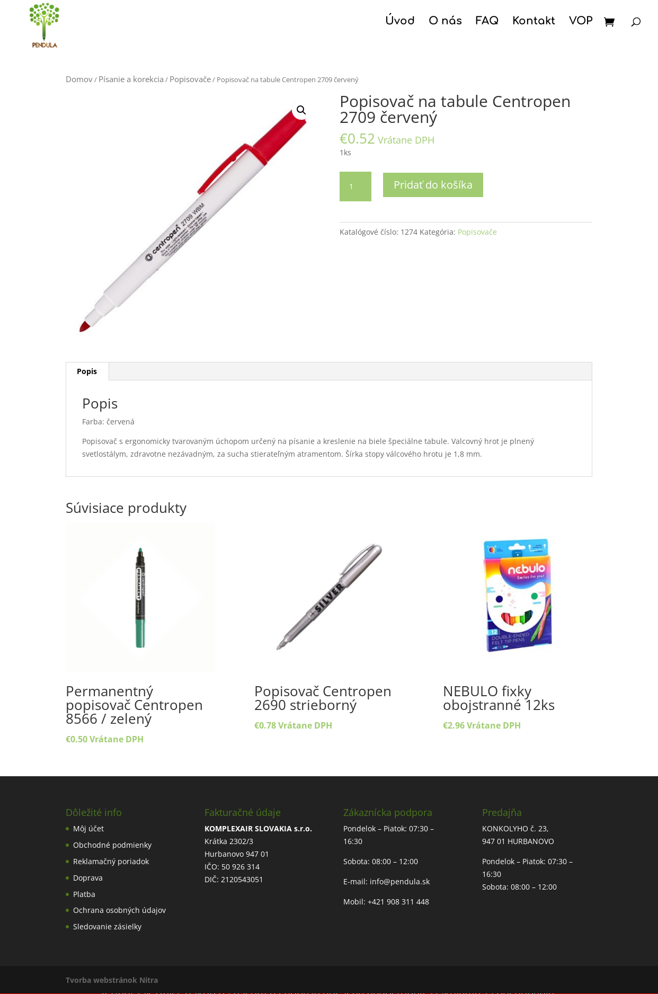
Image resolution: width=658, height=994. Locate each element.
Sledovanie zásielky (107, 926)
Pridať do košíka (433, 185)
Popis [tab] (87, 371)
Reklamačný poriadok (111, 861)
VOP (580, 22)
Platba (84, 894)
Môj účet (88, 828)
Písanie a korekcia (131, 79)
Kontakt (533, 22)
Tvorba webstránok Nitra (112, 980)
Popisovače (190, 79)
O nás (445, 22)
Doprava (88, 878)
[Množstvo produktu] (355, 186)
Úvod (400, 22)
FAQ (487, 22)
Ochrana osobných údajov (119, 910)
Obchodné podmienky (112, 845)
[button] (301, 110)
